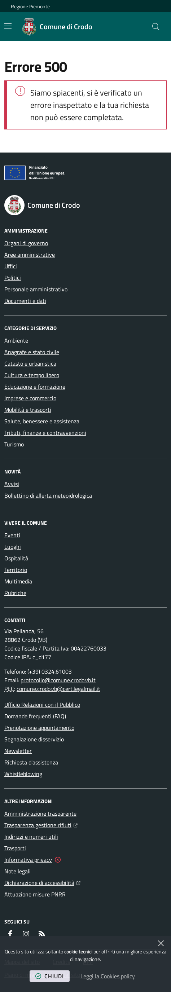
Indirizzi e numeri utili (31, 836)
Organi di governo (26, 243)
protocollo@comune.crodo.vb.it (58, 680)
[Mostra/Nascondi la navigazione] (8, 26)
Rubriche (15, 592)
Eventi (12, 535)
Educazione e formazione (34, 386)
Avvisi (11, 484)
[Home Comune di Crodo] (57, 27)
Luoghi (12, 546)
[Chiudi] (161, 943)
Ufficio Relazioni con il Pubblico (42, 704)
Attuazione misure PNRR (35, 894)
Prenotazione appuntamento (39, 727)
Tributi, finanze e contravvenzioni (45, 432)
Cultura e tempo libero (31, 375)
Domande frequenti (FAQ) (35, 716)
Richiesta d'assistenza (31, 762)
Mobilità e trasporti (27, 409)
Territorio (15, 569)
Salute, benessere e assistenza (41, 421)
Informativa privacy (28, 859)
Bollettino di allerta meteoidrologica (48, 495)
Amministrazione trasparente (40, 813)
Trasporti (15, 848)
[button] (156, 26)
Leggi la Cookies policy (107, 976)
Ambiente (16, 340)
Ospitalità (16, 558)
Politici (12, 277)
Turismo (14, 444)
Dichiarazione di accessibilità (42, 882)
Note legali (17, 871)
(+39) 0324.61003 (49, 671)
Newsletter (18, 750)
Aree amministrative (29, 254)
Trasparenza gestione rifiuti (41, 824)
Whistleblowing (23, 774)
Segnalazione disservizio (34, 739)
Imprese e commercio (30, 398)
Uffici (10, 266)
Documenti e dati (25, 300)
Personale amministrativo (35, 289)
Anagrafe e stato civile (31, 352)
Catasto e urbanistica (30, 363)
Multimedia (18, 581)
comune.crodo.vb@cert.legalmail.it (58, 688)
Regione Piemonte (30, 6)
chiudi (49, 976)
